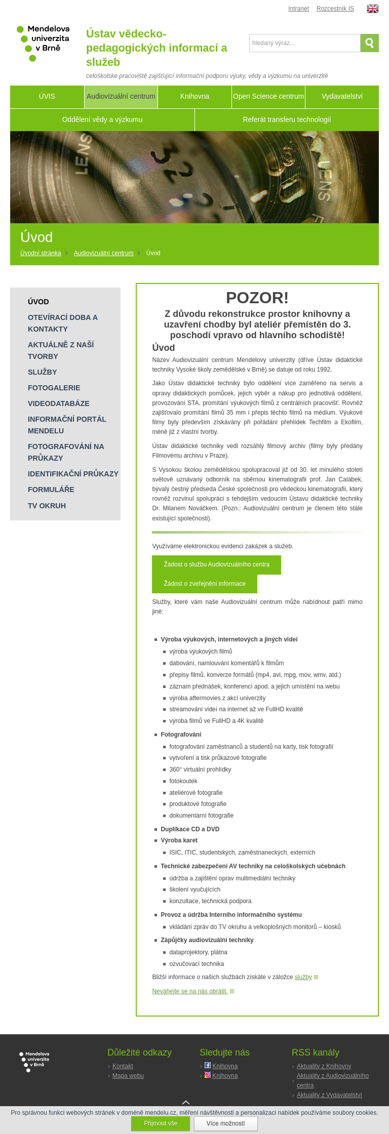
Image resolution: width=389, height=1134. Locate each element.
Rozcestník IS (335, 8)
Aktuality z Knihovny (324, 1066)
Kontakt (122, 1066)
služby (303, 977)
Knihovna (225, 1066)
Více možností (226, 1123)
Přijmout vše (160, 1123)
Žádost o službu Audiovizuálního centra (216, 564)
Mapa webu (128, 1075)
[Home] (44, 254)
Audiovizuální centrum (104, 253)
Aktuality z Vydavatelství (329, 1095)
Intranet (298, 8)
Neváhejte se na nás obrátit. (189, 991)
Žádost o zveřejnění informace (204, 583)
